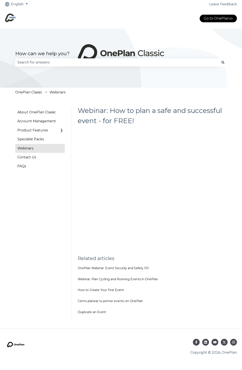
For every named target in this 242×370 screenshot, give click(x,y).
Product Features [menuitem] (32, 130)
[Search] (223, 62)
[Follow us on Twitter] (224, 342)
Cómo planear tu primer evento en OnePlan (110, 301)
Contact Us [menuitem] (26, 157)
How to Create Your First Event (101, 290)
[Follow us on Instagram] (233, 342)
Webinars (57, 92)
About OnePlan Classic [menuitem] (36, 112)
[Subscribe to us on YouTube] (215, 342)
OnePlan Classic (28, 92)
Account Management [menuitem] (36, 121)
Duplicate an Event (92, 312)
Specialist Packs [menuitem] (30, 139)
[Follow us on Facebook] (196, 342)
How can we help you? (42, 53)
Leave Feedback (223, 4)
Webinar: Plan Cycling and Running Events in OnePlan (118, 279)
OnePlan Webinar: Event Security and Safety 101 (113, 268)
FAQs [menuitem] (21, 166)
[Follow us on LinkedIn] (205, 342)
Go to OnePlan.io (218, 18)
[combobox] (117, 62)
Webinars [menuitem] (25, 148)
